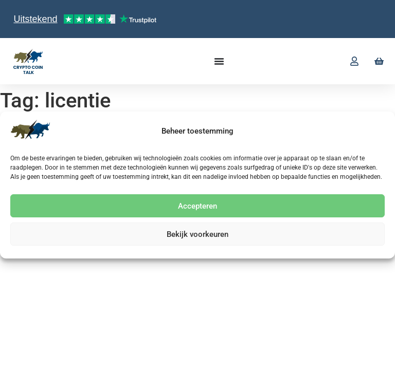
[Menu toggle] (219, 61)
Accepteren (197, 206)
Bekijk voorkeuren (197, 234)
